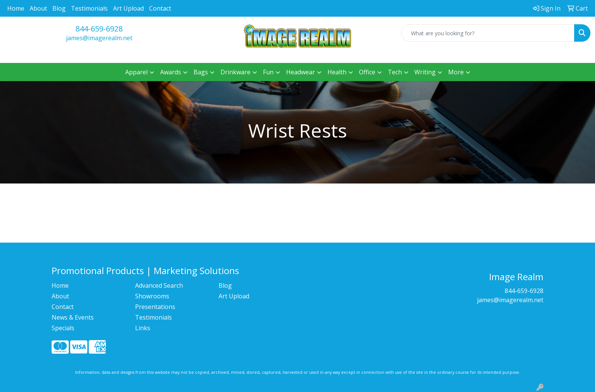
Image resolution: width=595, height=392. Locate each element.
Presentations (155, 307)
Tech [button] (395, 72)
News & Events (73, 317)
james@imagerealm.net (99, 38)
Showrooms (152, 296)
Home (15, 8)
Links (142, 328)
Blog (59, 8)
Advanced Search (159, 285)
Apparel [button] (136, 72)
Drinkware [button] (235, 72)
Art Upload (128, 8)
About (38, 8)
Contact (160, 8)
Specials (63, 328)
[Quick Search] (488, 33)
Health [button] (336, 72)
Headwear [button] (300, 72)
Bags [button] (201, 72)
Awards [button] (170, 72)
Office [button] (367, 72)
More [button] (456, 72)
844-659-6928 (99, 29)
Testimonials (89, 8)
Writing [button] (425, 72)
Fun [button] (268, 72)
